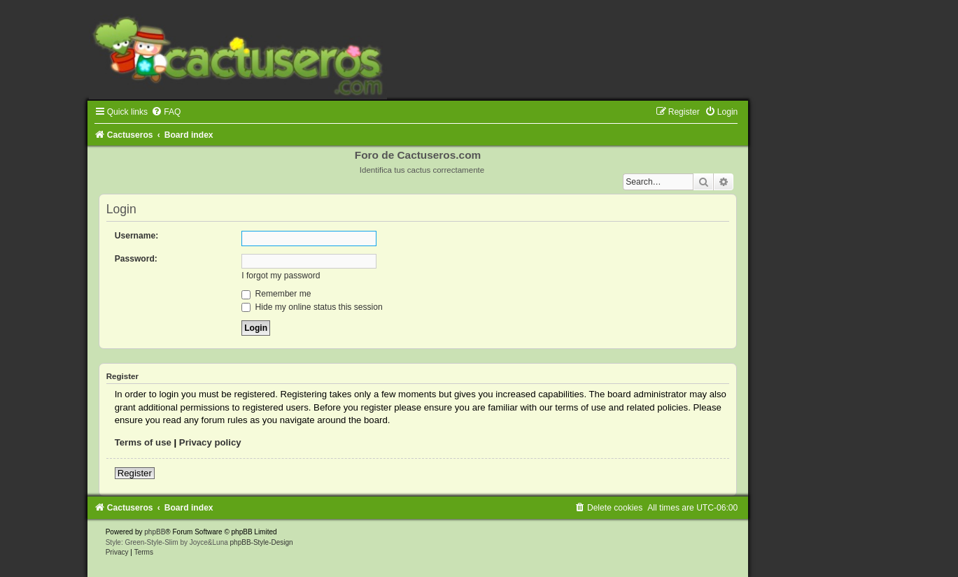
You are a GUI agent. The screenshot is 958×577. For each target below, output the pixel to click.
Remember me (276, 294)
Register (135, 473)
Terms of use (143, 442)
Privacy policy (210, 442)
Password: (136, 259)
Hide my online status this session (312, 307)
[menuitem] (166, 112)
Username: (137, 236)
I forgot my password (280, 275)
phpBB (154, 532)
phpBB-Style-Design (261, 542)
